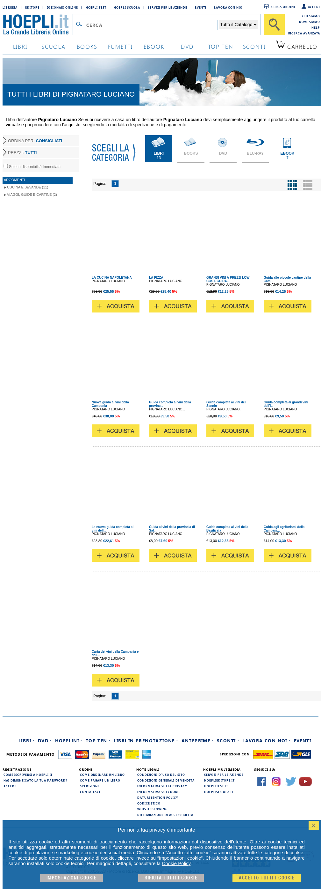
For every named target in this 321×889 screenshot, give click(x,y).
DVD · (45, 741)
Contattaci (90, 792)
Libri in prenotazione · (146, 741)
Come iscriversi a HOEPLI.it (28, 774)
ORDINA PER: (35, 140)
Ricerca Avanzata (304, 33)
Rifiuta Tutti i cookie (171, 878)
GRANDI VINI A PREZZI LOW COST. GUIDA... (227, 279)
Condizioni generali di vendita (166, 780)
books (87, 46)
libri (20, 46)
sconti (254, 46)
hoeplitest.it (216, 786)
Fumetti (120, 46)
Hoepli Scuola (127, 7)
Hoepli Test (96, 7)
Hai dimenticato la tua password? (35, 780)
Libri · (26, 741)
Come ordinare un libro (102, 774)
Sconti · (228, 741)
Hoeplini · (68, 741)
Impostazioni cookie (71, 878)
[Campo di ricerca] (152, 25)
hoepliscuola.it (219, 792)
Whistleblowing (152, 809)
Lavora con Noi (228, 7)
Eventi (200, 7)
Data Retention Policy (157, 797)
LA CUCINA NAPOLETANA (112, 277)
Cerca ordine (283, 7)
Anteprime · (198, 741)
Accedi (314, 7)
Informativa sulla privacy (162, 786)
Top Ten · (98, 741)
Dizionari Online (62, 7)
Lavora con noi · (266, 741)
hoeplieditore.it (219, 780)
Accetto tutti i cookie (267, 878)
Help (315, 27)
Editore (32, 7)
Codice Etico (148, 803)
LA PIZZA (156, 277)
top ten (220, 46)
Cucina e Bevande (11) (27, 187)
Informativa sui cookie (159, 792)
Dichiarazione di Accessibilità (165, 815)
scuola (53, 46)
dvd (187, 46)
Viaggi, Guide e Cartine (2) (32, 194)
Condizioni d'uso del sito (161, 774)
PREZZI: (22, 152)
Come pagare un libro (100, 780)
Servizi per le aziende (167, 7)
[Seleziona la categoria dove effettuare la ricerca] (238, 24)
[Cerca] (274, 24)
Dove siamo (309, 22)
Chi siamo (311, 16)
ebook (154, 46)
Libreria (10, 7)
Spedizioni (89, 786)
